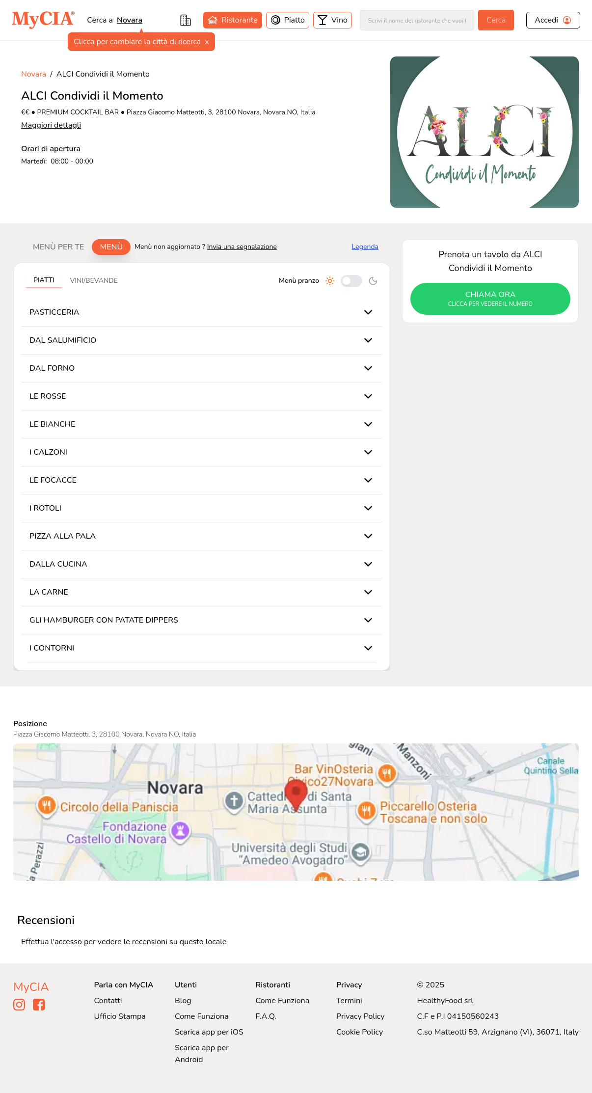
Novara (129, 20)
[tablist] (78, 247)
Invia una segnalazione (242, 246)
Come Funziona (202, 1016)
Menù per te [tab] (58, 247)
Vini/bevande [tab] (94, 280)
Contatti (108, 1000)
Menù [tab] (111, 247)
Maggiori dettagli (51, 125)
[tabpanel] (201, 467)
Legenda (365, 246)
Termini (349, 1000)
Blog (183, 1000)
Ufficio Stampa (120, 1016)
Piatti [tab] (43, 280)
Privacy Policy (360, 1016)
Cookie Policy (359, 1032)
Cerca (496, 20)
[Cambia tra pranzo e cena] (351, 281)
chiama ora (490, 299)
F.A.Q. (265, 1016)
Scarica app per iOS (209, 1032)
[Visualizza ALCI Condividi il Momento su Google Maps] (296, 812)
